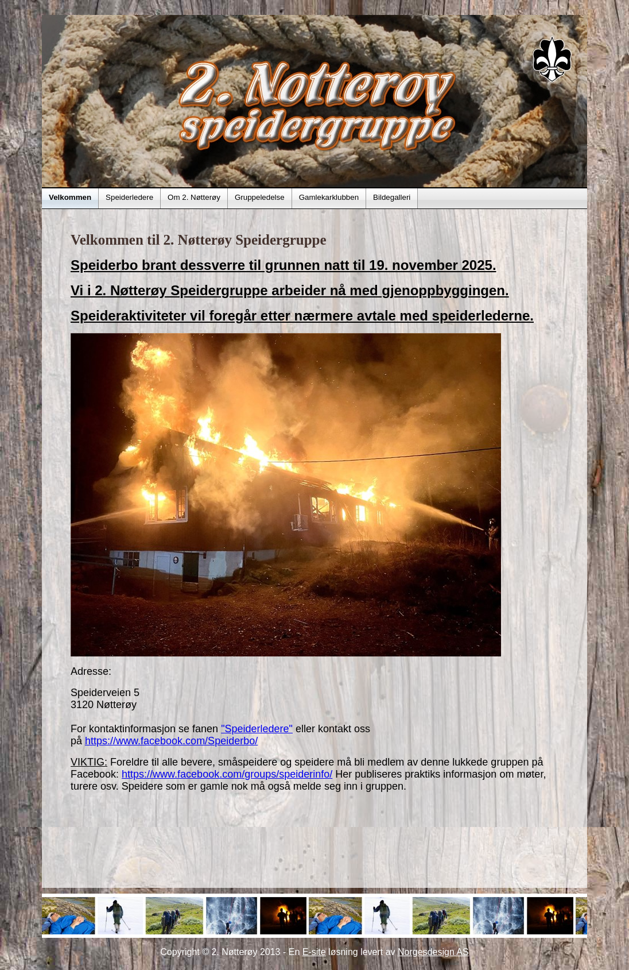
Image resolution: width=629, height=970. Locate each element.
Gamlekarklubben (329, 197)
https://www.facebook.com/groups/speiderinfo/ (227, 774)
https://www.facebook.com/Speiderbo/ (171, 741)
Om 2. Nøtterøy (194, 197)
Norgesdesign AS (433, 952)
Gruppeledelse (260, 197)
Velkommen (70, 197)
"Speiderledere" (257, 729)
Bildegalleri (391, 197)
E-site (314, 952)
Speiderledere (129, 197)
